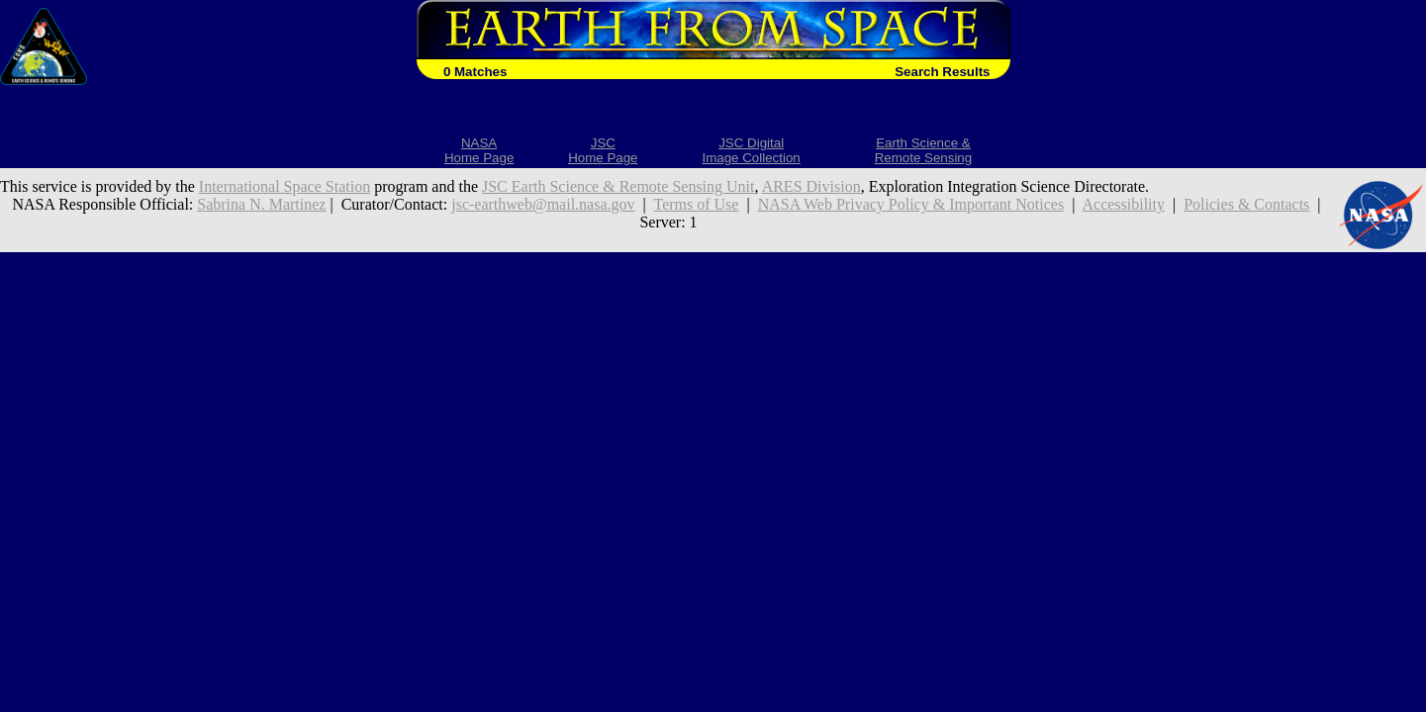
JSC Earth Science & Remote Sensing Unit (618, 186)
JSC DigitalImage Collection (751, 150)
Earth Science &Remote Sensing (924, 150)
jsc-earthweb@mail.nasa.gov (542, 204)
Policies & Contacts (1246, 204)
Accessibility (1123, 204)
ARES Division (811, 186)
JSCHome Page (602, 150)
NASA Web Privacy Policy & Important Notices (911, 204)
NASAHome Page (479, 150)
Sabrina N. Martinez (261, 204)
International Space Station (284, 186)
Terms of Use (695, 204)
